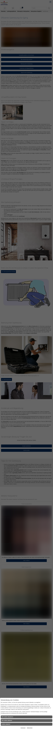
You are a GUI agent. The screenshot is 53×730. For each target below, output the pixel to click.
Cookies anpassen (5, 724)
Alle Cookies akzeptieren (7, 716)
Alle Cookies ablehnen (6, 720)
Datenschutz (29, 727)
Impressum (23, 727)
